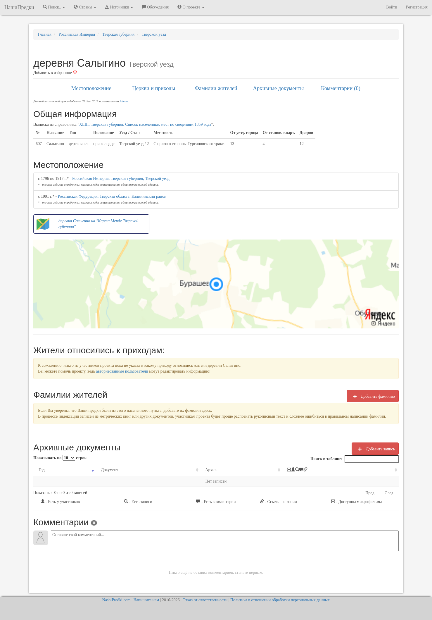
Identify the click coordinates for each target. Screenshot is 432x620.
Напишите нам (146, 600)
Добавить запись (375, 449)
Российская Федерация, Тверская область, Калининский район (112, 196)
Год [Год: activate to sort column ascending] (42, 470)
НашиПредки (19, 7)
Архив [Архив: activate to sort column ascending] (210, 470)
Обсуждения (155, 7)
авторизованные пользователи (122, 371)
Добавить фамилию (372, 396)
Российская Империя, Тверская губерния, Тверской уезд (121, 178)
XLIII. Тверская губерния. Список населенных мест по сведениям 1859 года (145, 124)
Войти (391, 7)
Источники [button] (119, 7)
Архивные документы (278, 88)
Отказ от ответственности (204, 600)
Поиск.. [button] (54, 7)
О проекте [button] (190, 7)
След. (389, 493)
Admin (124, 101)
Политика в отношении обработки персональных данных (280, 600)
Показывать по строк (60, 458)
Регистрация (417, 7)
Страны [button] (85, 7)
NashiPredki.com (116, 600)
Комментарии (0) (340, 88)
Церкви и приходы (153, 88)
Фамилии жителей (216, 88)
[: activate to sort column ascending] (340, 470)
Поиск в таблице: (354, 459)
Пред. (370, 493)
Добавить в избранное (55, 72)
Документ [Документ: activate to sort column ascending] (109, 470)
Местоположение (91, 88)
